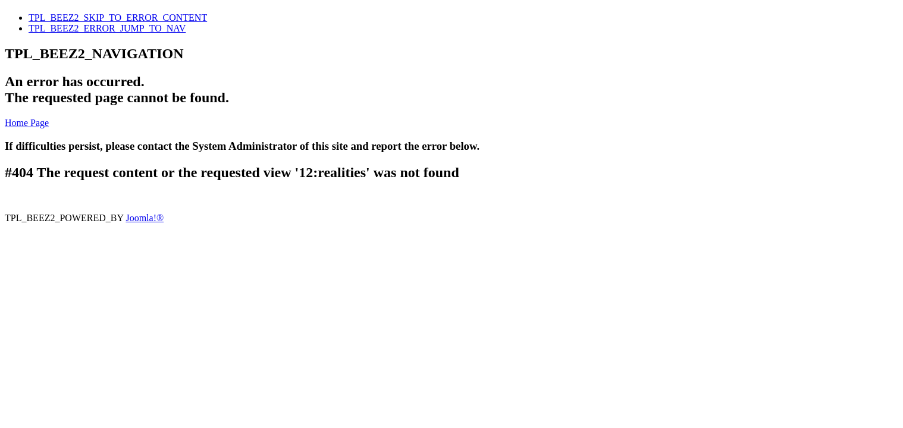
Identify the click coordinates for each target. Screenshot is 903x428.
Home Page (27, 123)
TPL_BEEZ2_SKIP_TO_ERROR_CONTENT (118, 17)
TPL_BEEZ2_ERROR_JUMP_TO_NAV (107, 28)
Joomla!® (145, 218)
